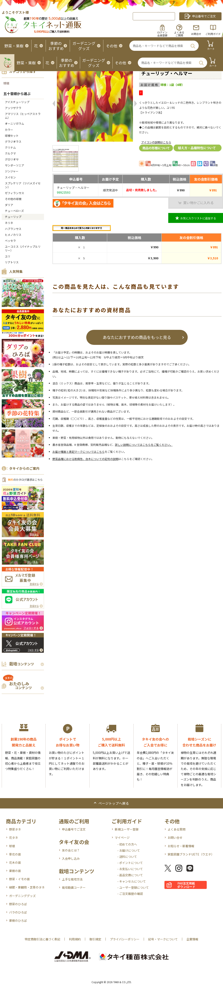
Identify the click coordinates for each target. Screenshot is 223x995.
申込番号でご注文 (74, 829)
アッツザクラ (13, 108)
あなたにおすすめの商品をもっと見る (137, 337)
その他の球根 (13, 199)
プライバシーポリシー (125, 939)
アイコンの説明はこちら (156, 142)
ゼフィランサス (14, 193)
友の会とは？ (71, 850)
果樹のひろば (18, 920)
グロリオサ (12, 159)
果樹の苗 (15, 871)
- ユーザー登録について (133, 887)
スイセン (10, 177)
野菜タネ (15, 829)
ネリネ (9, 223)
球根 (6, 83)
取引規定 (95, 939)
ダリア (9, 205)
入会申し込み (71, 858)
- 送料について (127, 856)
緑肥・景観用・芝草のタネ (27, 887)
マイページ (122, 837)
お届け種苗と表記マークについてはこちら (78, 452)
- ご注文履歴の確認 (130, 893)
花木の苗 (15, 862)
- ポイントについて (130, 863)
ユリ (7, 256)
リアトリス (12, 262)
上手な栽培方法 (72, 879)
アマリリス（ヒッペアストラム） (23, 116)
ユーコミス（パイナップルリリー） (23, 248)
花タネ (13, 837)
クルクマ (10, 153)
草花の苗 (15, 854)
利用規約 (75, 939)
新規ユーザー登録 (126, 829)
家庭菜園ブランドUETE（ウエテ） (191, 854)
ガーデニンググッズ (22, 896)
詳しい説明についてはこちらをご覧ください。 (144, 445)
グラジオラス (13, 142)
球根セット (12, 136)
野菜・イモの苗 (19, 879)
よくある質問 (176, 829)
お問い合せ (175, 837)
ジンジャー (11, 171)
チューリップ (13, 217)
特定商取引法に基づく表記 (42, 939)
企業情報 (192, 939)
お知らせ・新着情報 (181, 846)
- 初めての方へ (127, 844)
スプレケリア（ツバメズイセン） (23, 185)
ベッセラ (10, 241)
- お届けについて (128, 850)
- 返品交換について (130, 875)
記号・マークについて (163, 939)
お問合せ (196, 34)
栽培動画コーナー (74, 887)
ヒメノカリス (13, 235)
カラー (9, 130)
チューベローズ (14, 211)
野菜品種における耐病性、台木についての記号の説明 (85, 459)
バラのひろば (18, 912)
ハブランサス (13, 229)
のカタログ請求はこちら (25, 480)
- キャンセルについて (131, 881)
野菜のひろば (18, 904)
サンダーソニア (14, 165)
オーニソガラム (14, 124)
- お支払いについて (130, 869)
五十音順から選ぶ (16, 93)
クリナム (10, 147)
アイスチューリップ (17, 102)
